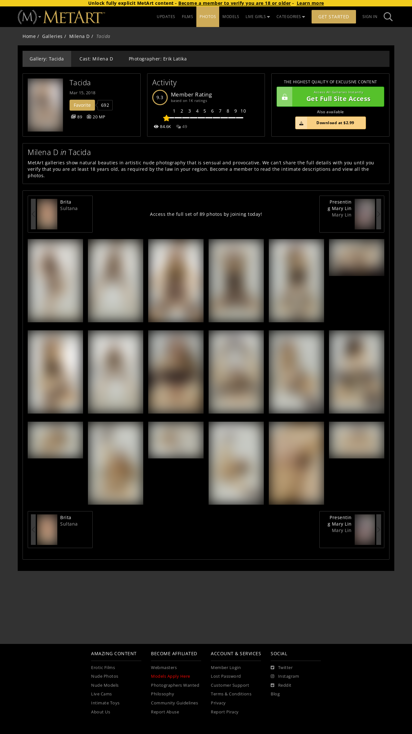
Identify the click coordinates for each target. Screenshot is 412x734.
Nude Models (105, 685)
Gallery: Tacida (47, 59)
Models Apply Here (170, 676)
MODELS (230, 16)
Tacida (80, 82)
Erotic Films (103, 667)
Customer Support (230, 685)
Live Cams (101, 694)
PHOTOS (208, 16)
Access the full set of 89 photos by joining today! (206, 214)
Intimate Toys (105, 703)
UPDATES (166, 16)
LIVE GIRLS (258, 16)
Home (29, 36)
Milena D (79, 36)
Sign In (370, 16)
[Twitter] (282, 668)
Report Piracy (225, 712)
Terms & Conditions (231, 694)
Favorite (82, 105)
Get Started (333, 17)
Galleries (52, 36)
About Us (100, 712)
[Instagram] (285, 676)
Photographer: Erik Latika (158, 59)
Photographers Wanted (175, 685)
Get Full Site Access (329, 97)
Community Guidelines (174, 703)
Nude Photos (104, 676)
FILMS (187, 16)
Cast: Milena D (96, 59)
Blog (275, 694)
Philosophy (162, 694)
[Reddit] (281, 685)
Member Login (226, 667)
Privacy (218, 703)
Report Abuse (165, 712)
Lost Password (226, 676)
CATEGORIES (290, 16)
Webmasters (164, 667)
